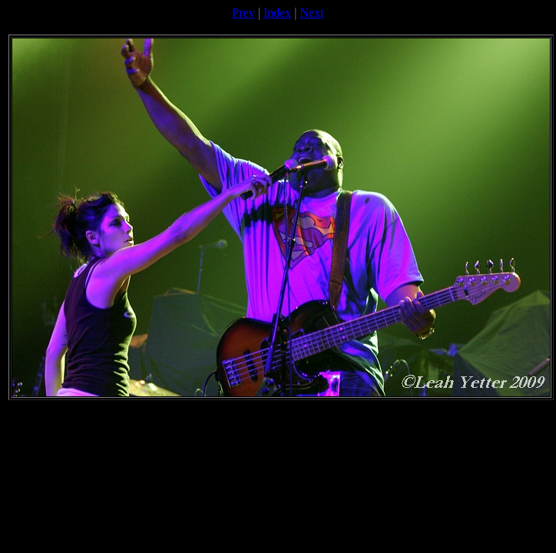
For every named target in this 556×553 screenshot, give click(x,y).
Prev (243, 12)
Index (277, 12)
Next (312, 12)
